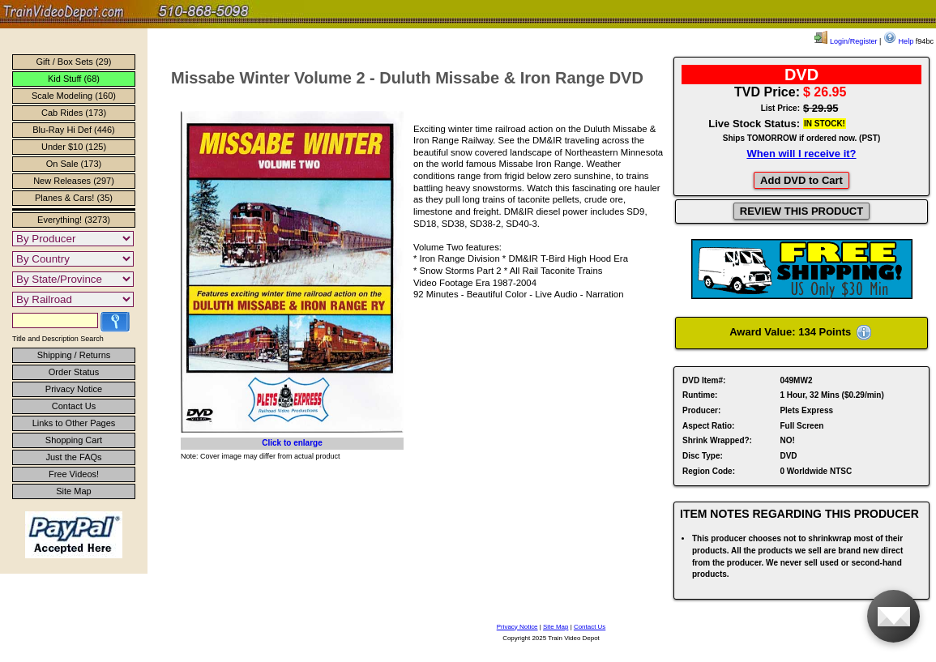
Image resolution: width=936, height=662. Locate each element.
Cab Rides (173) (73, 112)
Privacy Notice (73, 389)
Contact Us (74, 406)
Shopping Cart (73, 440)
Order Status (74, 372)
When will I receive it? (801, 153)
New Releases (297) (73, 181)
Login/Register (845, 41)
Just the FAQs (73, 457)
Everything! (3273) (73, 219)
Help (898, 41)
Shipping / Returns (74, 355)
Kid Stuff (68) (74, 78)
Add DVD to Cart (801, 180)
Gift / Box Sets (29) (74, 61)
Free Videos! (74, 474)
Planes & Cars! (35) (74, 198)
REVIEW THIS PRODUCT (801, 211)
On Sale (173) (73, 164)
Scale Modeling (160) (74, 95)
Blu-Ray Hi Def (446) (73, 130)
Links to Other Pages (74, 423)
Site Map (73, 491)
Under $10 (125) (73, 147)
